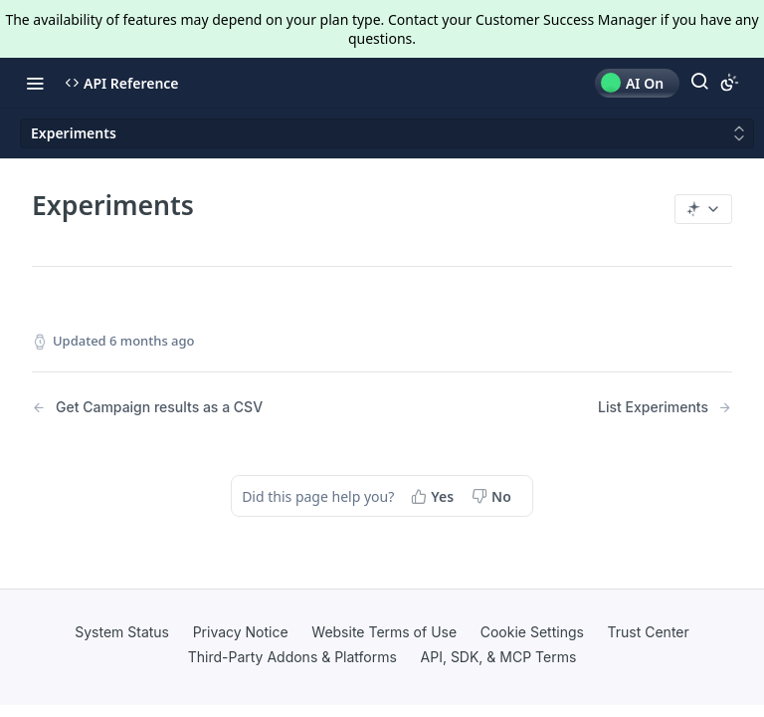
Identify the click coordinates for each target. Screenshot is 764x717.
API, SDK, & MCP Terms (499, 656)
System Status (122, 631)
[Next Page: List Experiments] (665, 407)
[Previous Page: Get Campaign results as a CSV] (182, 407)
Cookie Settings (532, 631)
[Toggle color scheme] (729, 83)
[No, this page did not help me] (493, 496)
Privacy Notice (240, 631)
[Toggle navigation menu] (35, 83)
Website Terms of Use (384, 631)
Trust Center (648, 631)
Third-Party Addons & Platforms (292, 656)
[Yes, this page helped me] (434, 496)
